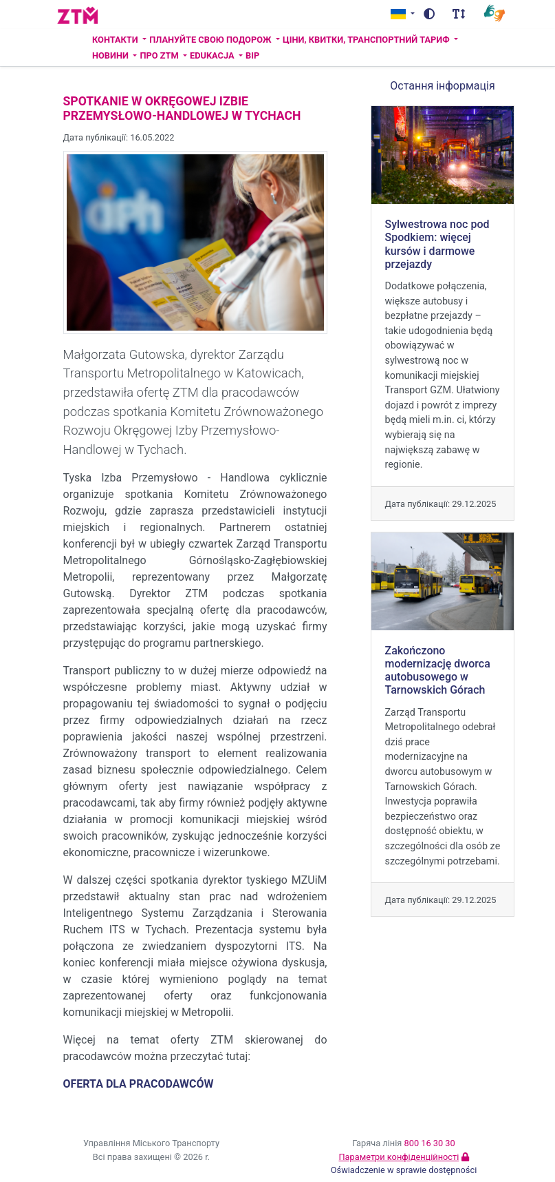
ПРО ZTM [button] (160, 55)
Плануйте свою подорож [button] (211, 39)
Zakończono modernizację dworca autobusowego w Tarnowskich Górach (437, 670)
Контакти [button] (116, 39)
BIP (252, 55)
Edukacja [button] (213, 55)
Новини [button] (111, 55)
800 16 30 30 (429, 1143)
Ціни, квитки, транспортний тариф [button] (367, 39)
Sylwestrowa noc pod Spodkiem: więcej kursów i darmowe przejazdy (437, 244)
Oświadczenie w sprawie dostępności (404, 1170)
